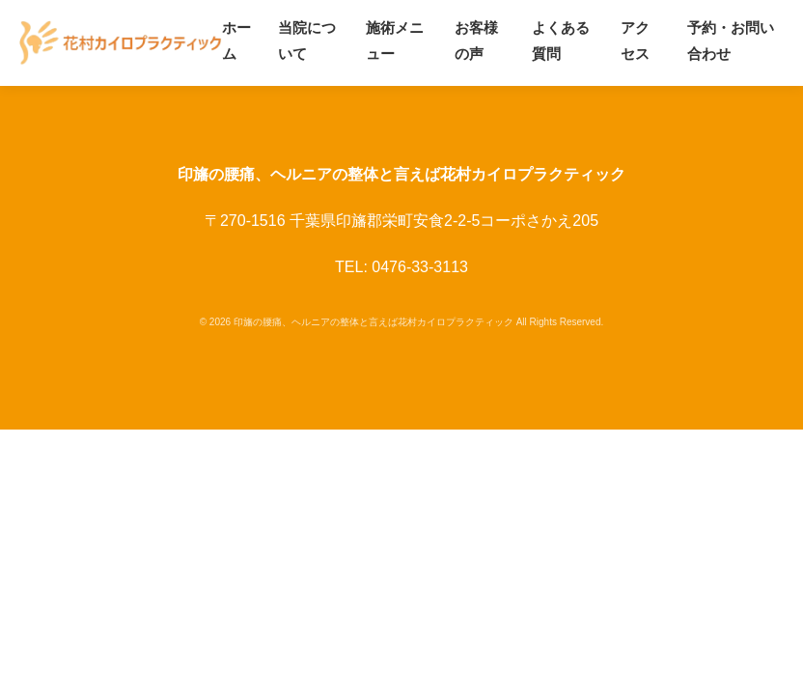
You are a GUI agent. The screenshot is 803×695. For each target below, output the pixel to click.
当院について (307, 40)
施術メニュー (395, 40)
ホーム (236, 40)
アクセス (635, 40)
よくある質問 (561, 40)
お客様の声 (476, 40)
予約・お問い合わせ (730, 40)
